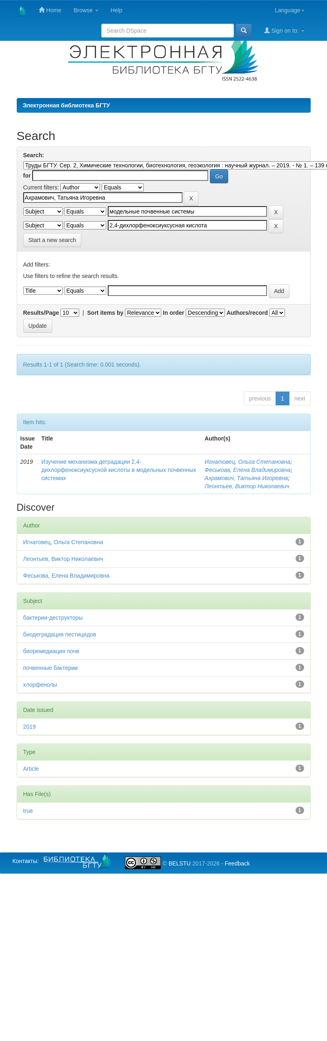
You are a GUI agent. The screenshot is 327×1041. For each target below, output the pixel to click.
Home (50, 10)
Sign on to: (284, 30)
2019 (29, 726)
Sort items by (105, 312)
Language (289, 10)
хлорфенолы (40, 684)
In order (173, 312)
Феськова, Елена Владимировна (248, 470)
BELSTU (180, 863)
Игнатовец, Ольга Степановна (247, 461)
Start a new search (52, 240)
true (28, 810)
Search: (33, 155)
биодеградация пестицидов (59, 634)
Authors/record (247, 312)
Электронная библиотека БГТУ (66, 105)
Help (116, 10)
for (27, 175)
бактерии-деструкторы (53, 617)
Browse (85, 10)
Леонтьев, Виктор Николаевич (247, 486)
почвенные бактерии (50, 668)
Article (31, 768)
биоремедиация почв (51, 651)
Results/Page (41, 312)
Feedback (237, 863)
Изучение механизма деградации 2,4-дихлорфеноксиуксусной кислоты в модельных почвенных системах (118, 469)
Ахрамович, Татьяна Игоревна (246, 478)
